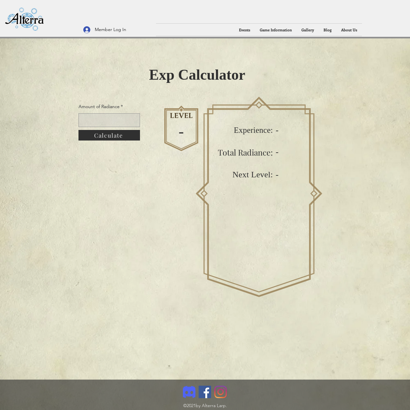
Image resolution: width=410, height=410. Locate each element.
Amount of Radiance (99, 106)
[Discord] (189, 392)
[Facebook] (205, 392)
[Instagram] (220, 392)
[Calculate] (109, 135)
